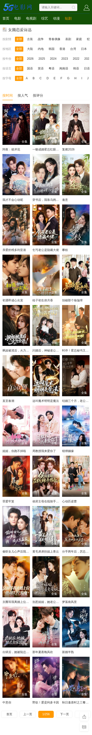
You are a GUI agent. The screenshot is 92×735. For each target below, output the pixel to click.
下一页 (64, 714)
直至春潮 (8, 401)
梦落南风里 (69, 602)
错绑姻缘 (68, 451)
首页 (5, 18)
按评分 (38, 95)
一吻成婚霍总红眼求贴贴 (48, 149)
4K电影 (44, 28)
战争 (41, 39)
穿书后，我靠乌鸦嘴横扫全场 (51, 200)
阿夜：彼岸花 (11, 149)
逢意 (65, 200)
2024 (53, 58)
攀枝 (65, 250)
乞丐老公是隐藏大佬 (45, 250)
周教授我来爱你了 (44, 451)
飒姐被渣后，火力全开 (17, 350)
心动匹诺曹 (69, 501)
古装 (30, 39)
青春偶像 (54, 39)
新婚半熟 (68, 652)
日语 (87, 68)
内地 (41, 49)
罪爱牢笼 (8, 501)
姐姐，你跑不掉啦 (14, 451)
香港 (62, 49)
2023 (64, 58)
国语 (30, 68)
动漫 (56, 18)
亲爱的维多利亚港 (14, 250)
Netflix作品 (26, 28)
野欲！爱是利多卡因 (45, 702)
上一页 (27, 714)
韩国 (51, 49)
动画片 (7, 28)
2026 (30, 58)
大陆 (30, 49)
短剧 (68, 18)
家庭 (79, 39)
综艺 (44, 18)
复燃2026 (68, 149)
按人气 (23, 95)
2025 (42, 58)
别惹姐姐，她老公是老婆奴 (50, 602)
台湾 (73, 49)
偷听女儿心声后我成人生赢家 (21, 551)
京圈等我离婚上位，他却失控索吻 (24, 602)
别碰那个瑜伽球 (72, 300)
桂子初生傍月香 (42, 300)
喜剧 (68, 39)
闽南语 (63, 68)
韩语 (76, 68)
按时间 (7, 95)
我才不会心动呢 (12, 200)
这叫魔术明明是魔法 (45, 401)
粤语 (51, 68)
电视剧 (31, 18)
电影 (17, 18)
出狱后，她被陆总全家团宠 (20, 652)
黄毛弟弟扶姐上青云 (45, 551)
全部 (19, 39)
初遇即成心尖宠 (12, 300)
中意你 (6, 702)
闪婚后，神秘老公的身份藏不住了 (54, 350)
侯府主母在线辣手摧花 (47, 501)
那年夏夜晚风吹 (42, 652)
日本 (84, 49)
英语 (41, 68)
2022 (76, 58)
